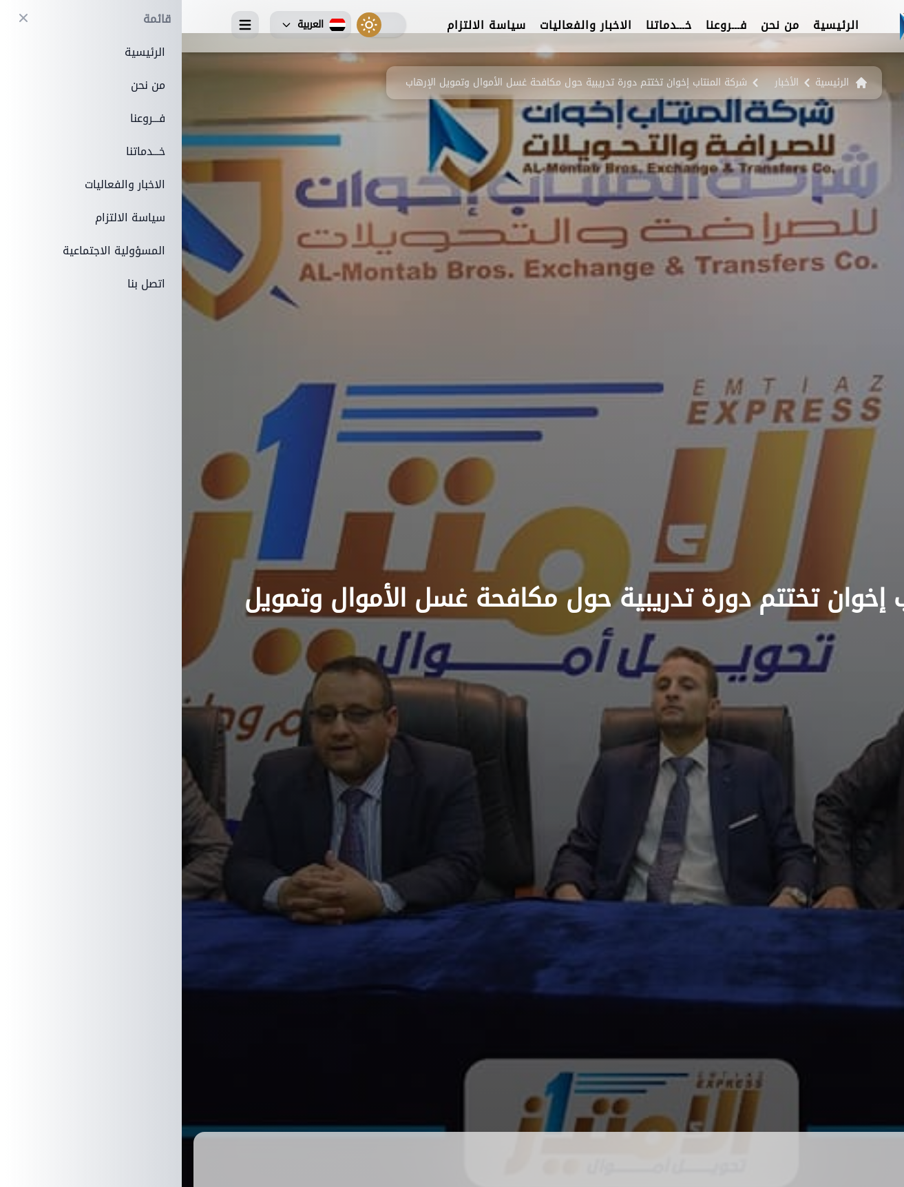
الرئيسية (654, 26)
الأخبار (605, 83)
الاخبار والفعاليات (404, 26)
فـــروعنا (544, 26)
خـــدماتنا (487, 26)
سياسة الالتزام (304, 26)
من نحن (598, 26)
